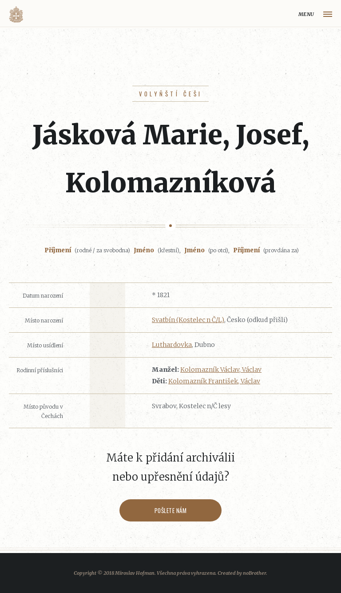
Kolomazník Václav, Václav (221, 370)
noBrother (254, 573)
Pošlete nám (171, 510)
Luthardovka (172, 345)
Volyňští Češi (170, 93)
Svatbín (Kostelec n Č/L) (188, 320)
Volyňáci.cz (16, 14)
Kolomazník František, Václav (214, 381)
